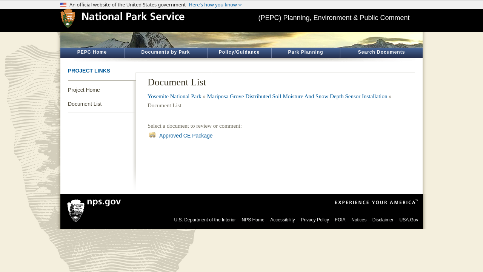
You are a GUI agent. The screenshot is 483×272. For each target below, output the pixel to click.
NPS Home (253, 220)
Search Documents (381, 52)
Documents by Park (165, 52)
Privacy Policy (315, 220)
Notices (358, 220)
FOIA (340, 220)
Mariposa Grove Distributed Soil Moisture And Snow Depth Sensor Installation (297, 96)
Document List (85, 104)
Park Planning (305, 52)
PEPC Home (92, 52)
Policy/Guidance (239, 52)
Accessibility (282, 220)
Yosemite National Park (175, 96)
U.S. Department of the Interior (205, 220)
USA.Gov (408, 220)
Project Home (84, 90)
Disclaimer (383, 220)
